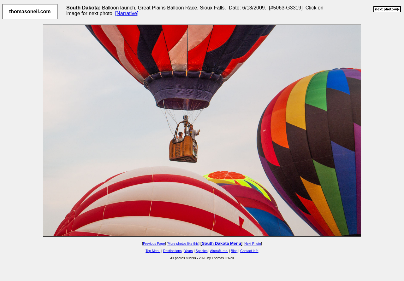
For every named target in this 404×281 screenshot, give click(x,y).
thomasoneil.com (30, 11)
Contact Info (249, 251)
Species (202, 251)
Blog (234, 251)
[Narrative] (127, 13)
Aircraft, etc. (219, 251)
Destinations (172, 251)
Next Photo (252, 243)
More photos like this (183, 243)
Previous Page (154, 243)
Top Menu (153, 251)
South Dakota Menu (221, 243)
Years (188, 251)
